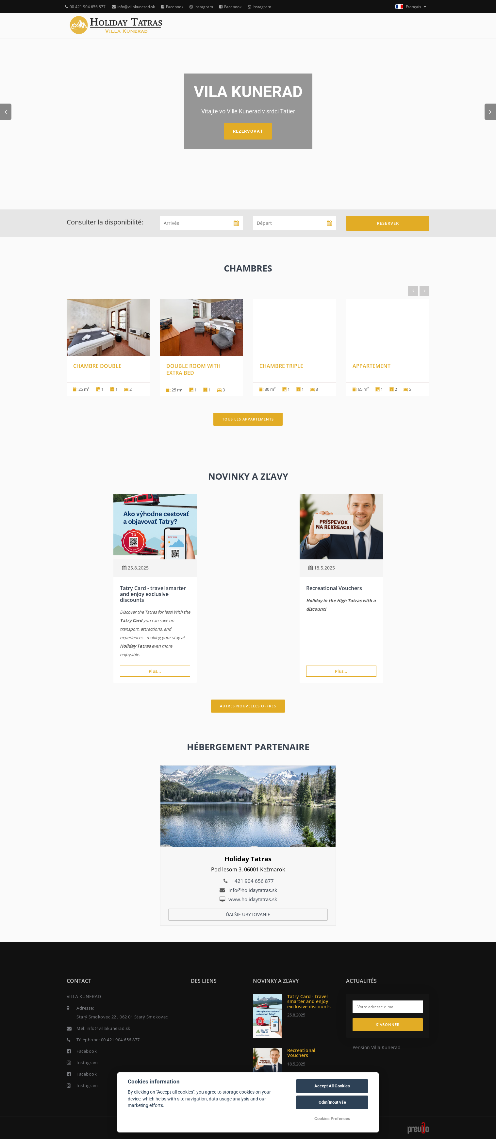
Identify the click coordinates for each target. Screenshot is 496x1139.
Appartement (371, 366)
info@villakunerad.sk (133, 6)
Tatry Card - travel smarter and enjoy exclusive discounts (153, 594)
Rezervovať (248, 131)
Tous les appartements (248, 419)
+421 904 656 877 (253, 881)
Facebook (172, 6)
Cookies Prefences (332, 1118)
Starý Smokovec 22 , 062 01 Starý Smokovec (122, 1017)
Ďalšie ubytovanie (248, 914)
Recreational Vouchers (334, 588)
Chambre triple (281, 366)
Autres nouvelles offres (248, 705)
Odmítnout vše (332, 1102)
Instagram (201, 6)
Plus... (155, 671)
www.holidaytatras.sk (252, 899)
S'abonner (388, 1024)
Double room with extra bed (193, 369)
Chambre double (97, 366)
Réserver (388, 223)
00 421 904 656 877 (85, 6)
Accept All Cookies (332, 1085)
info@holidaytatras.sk (252, 890)
